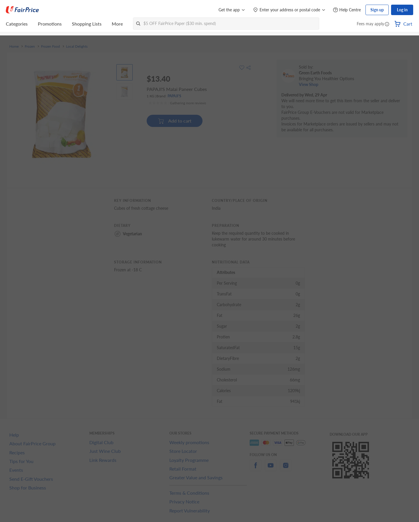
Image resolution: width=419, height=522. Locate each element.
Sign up (377, 9)
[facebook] (255, 468)
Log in (402, 9)
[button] (387, 24)
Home (14, 46)
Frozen (30, 46)
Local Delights (77, 46)
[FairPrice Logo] (22, 10)
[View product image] (124, 72)
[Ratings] (177, 103)
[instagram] (286, 468)
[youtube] (270, 468)
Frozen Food (50, 46)
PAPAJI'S (174, 96)
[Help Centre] (347, 10)
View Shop (308, 84)
